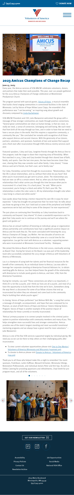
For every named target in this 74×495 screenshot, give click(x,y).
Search (5, 15)
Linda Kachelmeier (31, 113)
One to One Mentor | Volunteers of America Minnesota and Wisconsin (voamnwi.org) (38, 348)
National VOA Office (54, 465)
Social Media (54, 461)
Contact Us (19, 465)
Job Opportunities (54, 457)
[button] (3, 400)
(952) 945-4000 (13, 3)
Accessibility (20, 457)
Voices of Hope (44, 101)
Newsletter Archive (19, 469)
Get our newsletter (35, 437)
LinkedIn (28, 446)
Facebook (46, 446)
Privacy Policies (20, 461)
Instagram (37, 446)
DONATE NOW (65, 3)
